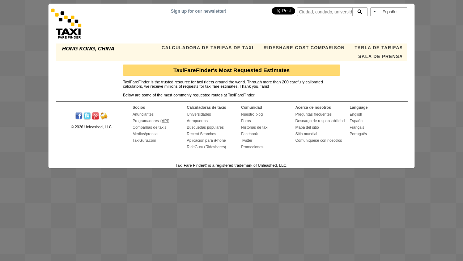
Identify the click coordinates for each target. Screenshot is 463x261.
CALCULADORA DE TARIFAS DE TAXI (208, 47)
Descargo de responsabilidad (320, 121)
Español (357, 121)
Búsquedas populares (205, 127)
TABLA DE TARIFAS (379, 47)
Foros (246, 121)
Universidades (199, 114)
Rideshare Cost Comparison (304, 47)
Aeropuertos (197, 121)
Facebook (249, 134)
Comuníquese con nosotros (319, 140)
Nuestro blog (252, 114)
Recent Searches (201, 134)
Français (357, 127)
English (356, 114)
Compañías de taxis (149, 127)
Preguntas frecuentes (314, 114)
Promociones (252, 147)
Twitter (246, 140)
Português (358, 134)
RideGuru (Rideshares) (206, 147)
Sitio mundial (306, 134)
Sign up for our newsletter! (198, 11)
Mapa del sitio (307, 127)
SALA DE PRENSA (380, 56)
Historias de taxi (254, 127)
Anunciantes (143, 114)
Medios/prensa (145, 134)
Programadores (146, 121)
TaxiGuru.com (144, 140)
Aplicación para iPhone (206, 140)
